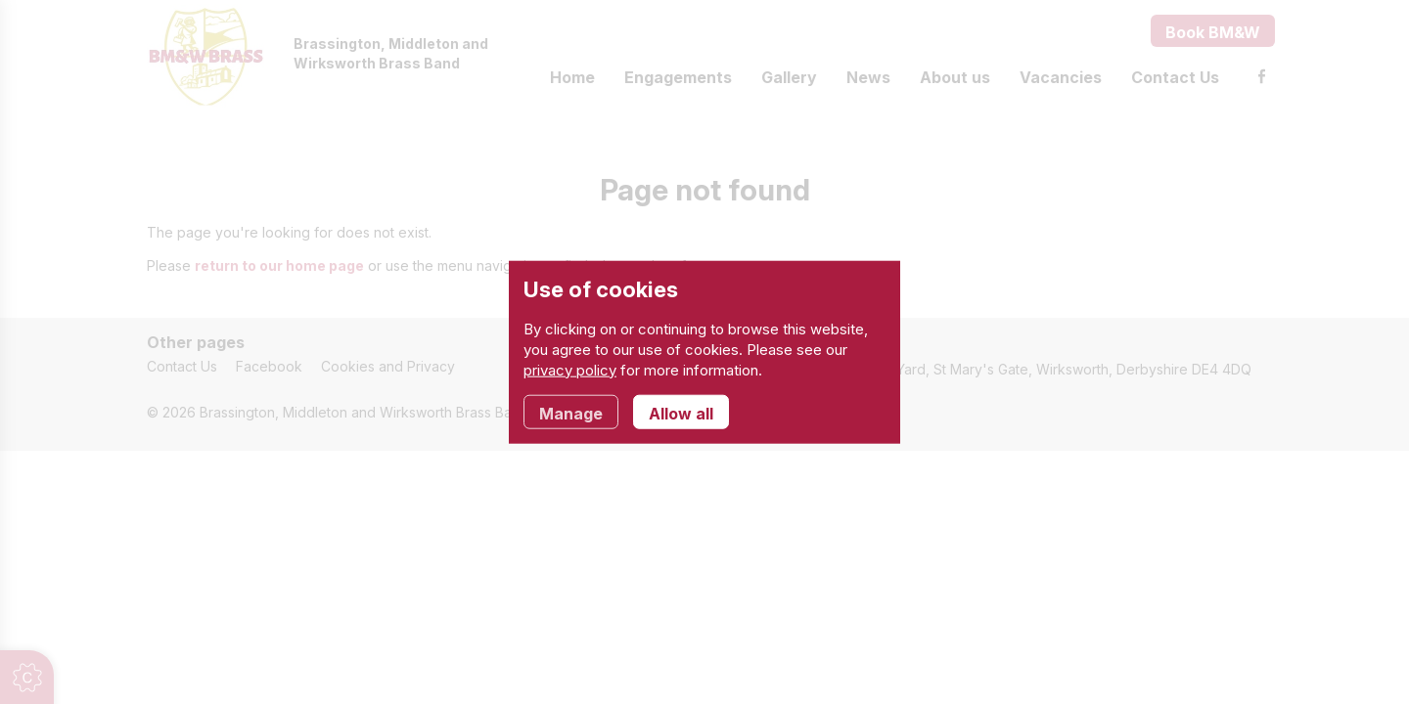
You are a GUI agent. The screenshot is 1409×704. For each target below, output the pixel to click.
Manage (571, 412)
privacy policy (569, 369)
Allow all (681, 412)
